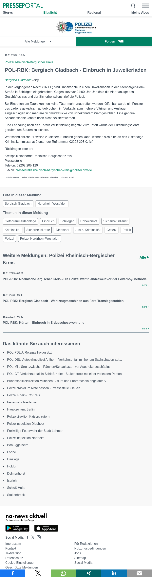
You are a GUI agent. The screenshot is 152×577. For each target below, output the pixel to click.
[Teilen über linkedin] (114, 573)
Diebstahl (62, 230)
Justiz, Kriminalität (88, 230)
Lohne (11, 452)
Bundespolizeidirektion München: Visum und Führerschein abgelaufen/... (58, 381)
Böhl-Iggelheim (17, 445)
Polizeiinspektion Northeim (26, 438)
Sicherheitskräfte (38, 230)
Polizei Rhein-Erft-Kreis (23, 395)
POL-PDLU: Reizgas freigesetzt (29, 352)
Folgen (114, 41)
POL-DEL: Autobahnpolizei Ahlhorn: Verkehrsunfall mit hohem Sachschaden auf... (64, 359)
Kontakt (10, 548)
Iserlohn (12, 480)
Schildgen (67, 221)
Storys (8, 12)
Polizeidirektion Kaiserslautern (28, 416)
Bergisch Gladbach (18, 80)
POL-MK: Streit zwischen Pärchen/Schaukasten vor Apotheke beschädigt (58, 366)
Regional (94, 12)
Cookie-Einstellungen (20, 562)
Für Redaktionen (86, 543)
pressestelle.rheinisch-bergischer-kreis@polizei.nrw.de (53, 170)
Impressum (13, 543)
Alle (144, 257)
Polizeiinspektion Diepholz (25, 423)
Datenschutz (14, 558)
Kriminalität (12, 230)
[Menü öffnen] (145, 6)
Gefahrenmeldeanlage (20, 221)
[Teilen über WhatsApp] (63, 573)
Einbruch (48, 221)
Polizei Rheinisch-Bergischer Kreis (29, 62)
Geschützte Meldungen (21, 567)
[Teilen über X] (38, 573)
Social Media (83, 562)
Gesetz (111, 230)
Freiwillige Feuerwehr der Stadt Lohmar (35, 430)
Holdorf (12, 466)
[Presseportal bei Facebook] (26, 537)
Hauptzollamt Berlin (21, 409)
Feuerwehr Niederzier (22, 402)
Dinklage (13, 459)
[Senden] (139, 573)
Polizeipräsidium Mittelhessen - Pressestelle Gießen (43, 388)
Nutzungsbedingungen (90, 548)
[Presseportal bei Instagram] (37, 537)
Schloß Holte (16, 487)
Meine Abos (140, 12)
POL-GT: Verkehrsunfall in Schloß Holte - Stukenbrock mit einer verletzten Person (64, 374)
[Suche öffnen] (133, 6)
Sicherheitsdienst (115, 221)
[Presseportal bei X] (31, 537)
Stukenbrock (16, 495)
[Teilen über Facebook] (12, 573)
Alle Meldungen (38, 41)
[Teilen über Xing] (88, 573)
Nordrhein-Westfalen (51, 203)
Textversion (13, 553)
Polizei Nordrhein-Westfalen (39, 238)
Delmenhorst (16, 473)
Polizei (9, 238)
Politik (127, 230)
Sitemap (80, 558)
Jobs (77, 553)
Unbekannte (88, 221)
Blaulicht (50, 12)
